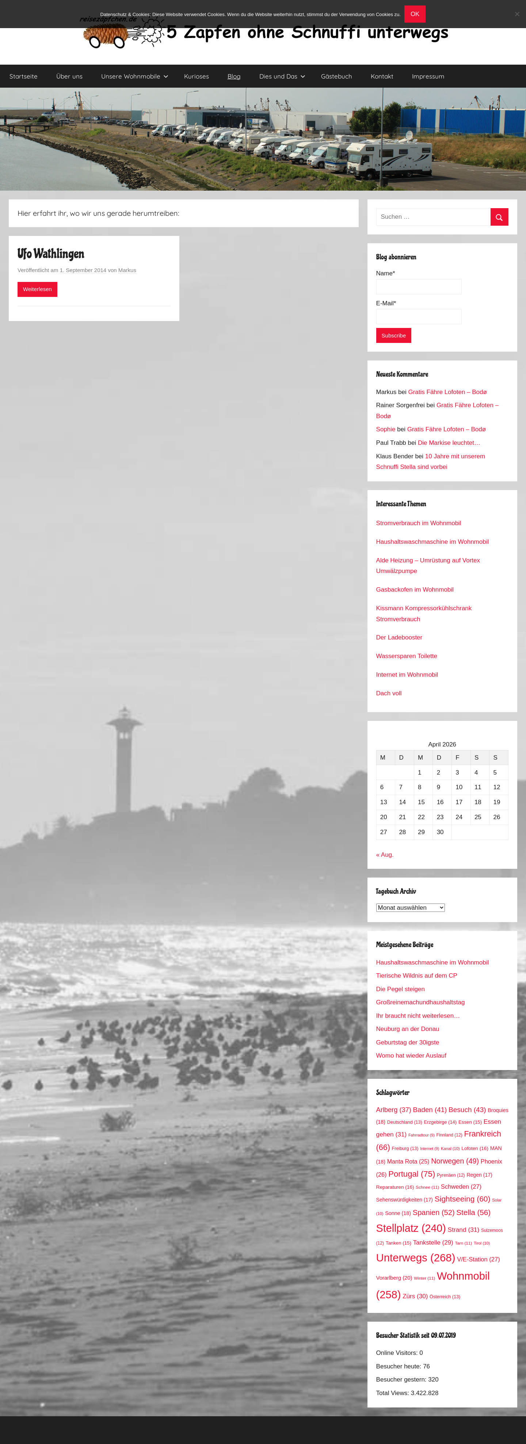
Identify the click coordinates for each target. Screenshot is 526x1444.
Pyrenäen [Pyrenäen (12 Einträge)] (451, 1175)
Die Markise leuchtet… (449, 442)
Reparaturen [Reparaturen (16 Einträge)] (395, 1187)
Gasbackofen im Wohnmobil (415, 589)
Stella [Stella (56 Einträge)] (473, 1212)
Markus (127, 270)
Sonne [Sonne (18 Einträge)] (398, 1213)
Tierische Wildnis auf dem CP (416, 975)
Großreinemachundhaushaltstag (420, 1002)
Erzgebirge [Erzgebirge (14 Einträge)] (440, 1122)
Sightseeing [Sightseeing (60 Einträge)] (463, 1199)
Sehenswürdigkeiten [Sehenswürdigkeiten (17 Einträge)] (404, 1200)
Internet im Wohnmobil (407, 674)
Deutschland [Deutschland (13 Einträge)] (404, 1122)
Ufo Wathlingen (51, 254)
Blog (234, 76)
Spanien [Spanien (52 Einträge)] (434, 1212)
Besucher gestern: (402, 1379)
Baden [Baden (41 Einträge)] (430, 1109)
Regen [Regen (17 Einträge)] (479, 1175)
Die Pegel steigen (400, 989)
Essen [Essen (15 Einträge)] (470, 1122)
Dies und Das (282, 76)
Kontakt (382, 76)
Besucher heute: (399, 1366)
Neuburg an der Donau (407, 1028)
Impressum (428, 76)
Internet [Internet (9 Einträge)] (429, 1148)
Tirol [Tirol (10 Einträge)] (482, 1243)
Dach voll (389, 693)
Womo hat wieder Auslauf (411, 1055)
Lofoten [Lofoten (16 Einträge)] (474, 1148)
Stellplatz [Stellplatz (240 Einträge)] (411, 1228)
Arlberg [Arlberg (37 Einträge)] (393, 1109)
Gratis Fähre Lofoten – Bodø (447, 392)
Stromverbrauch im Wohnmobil (418, 523)
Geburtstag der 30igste (407, 1042)
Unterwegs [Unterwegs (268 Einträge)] (416, 1258)
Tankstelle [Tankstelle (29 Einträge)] (433, 1242)
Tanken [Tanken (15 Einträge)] (398, 1243)
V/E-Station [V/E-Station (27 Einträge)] (478, 1259)
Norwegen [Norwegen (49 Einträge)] (455, 1161)
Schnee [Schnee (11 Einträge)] (427, 1187)
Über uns (69, 76)
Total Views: (393, 1393)
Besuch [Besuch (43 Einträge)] (467, 1109)
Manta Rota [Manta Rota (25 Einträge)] (408, 1161)
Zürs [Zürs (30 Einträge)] (415, 1296)
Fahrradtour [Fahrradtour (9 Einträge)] (421, 1135)
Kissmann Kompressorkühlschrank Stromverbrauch (424, 614)
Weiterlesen (37, 289)
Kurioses (196, 76)
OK (415, 14)
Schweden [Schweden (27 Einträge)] (461, 1186)
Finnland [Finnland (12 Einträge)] (449, 1135)
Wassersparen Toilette (406, 656)
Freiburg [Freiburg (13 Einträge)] (405, 1148)
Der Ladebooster (399, 637)
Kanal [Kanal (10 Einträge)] (450, 1148)
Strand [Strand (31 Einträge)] (464, 1229)
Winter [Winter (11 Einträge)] (424, 1278)
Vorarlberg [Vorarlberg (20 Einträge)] (394, 1278)
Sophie (386, 429)
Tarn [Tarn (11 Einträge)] (463, 1243)
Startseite (23, 76)
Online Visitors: (398, 1352)
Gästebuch (336, 76)
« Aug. (385, 854)
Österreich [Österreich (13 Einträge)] (445, 1296)
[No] (517, 14)
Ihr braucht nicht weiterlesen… (418, 1015)
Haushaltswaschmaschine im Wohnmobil (432, 541)
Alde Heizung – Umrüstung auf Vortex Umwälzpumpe (428, 566)
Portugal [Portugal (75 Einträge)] (411, 1173)
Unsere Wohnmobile (134, 76)
